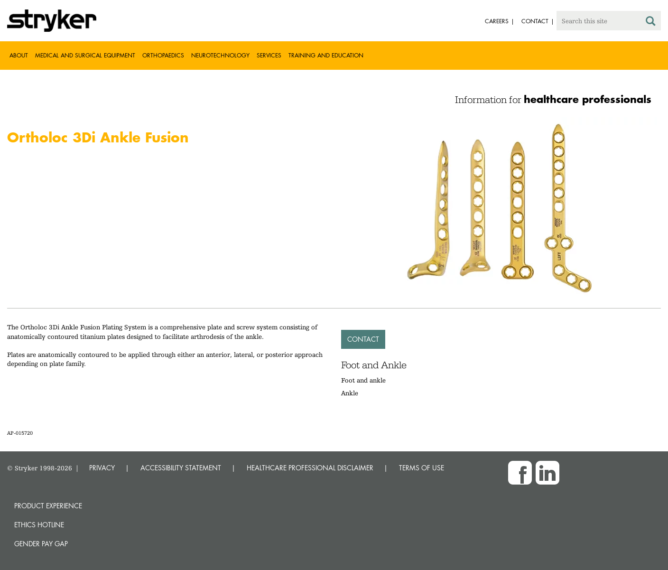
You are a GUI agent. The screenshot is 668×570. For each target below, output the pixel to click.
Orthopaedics (163, 55)
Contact (363, 339)
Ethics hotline (39, 524)
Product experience (48, 505)
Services (269, 55)
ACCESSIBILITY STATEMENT (180, 467)
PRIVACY (102, 467)
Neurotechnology (220, 55)
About (18, 55)
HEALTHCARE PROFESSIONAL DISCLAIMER (310, 467)
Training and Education (325, 55)
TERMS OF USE (421, 467)
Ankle (349, 393)
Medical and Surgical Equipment (85, 55)
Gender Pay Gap (41, 543)
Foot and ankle (363, 380)
